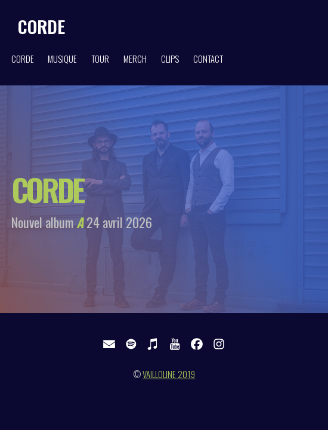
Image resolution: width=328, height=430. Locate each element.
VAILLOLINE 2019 (169, 374)
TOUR (100, 59)
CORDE (41, 26)
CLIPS (170, 59)
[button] (109, 344)
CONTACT (208, 59)
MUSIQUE (62, 59)
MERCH (135, 59)
